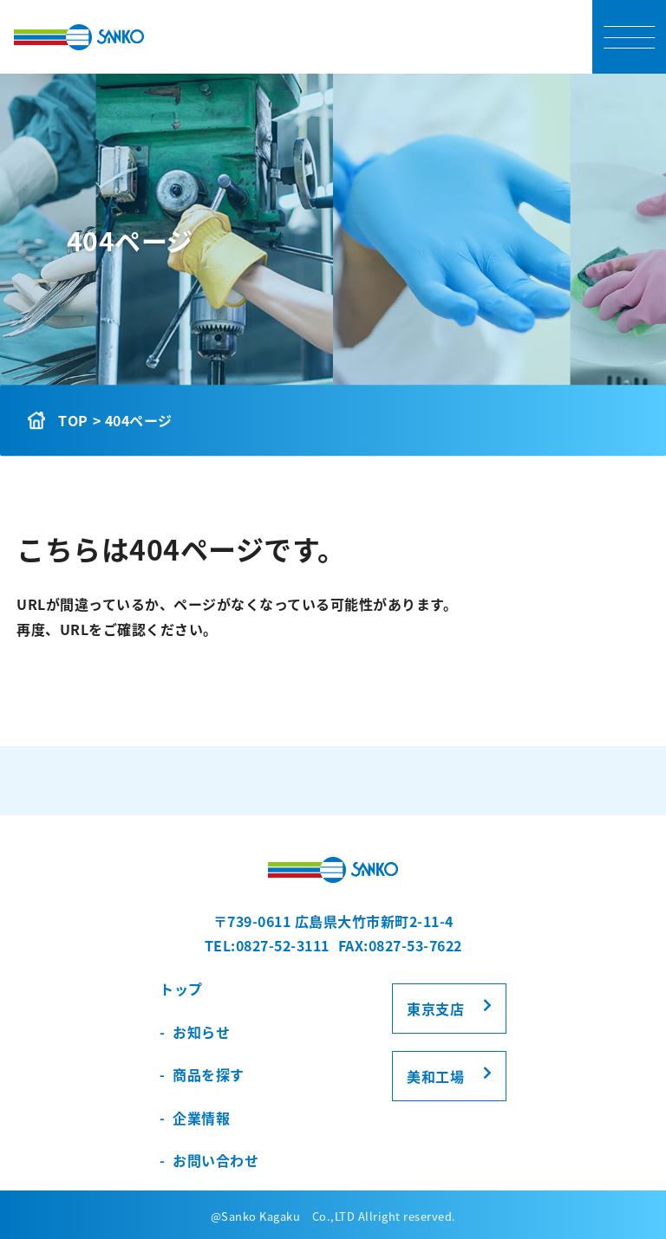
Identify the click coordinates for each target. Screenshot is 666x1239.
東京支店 (435, 1008)
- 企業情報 (195, 1117)
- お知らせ (195, 1032)
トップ (181, 988)
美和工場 (435, 1076)
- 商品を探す (202, 1074)
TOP (73, 420)
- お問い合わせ (209, 1160)
